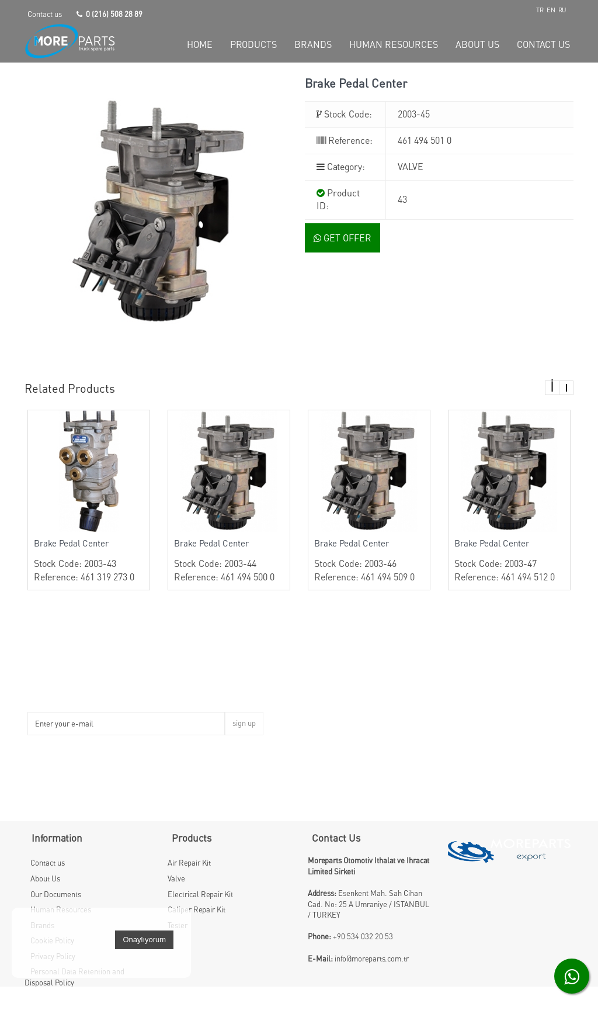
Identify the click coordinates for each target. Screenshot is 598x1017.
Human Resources (60, 909)
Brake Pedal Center (71, 543)
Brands (42, 925)
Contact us (44, 14)
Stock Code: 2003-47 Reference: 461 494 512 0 (509, 560)
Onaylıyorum (144, 969)
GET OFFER (342, 238)
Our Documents (55, 894)
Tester (177, 925)
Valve (176, 878)
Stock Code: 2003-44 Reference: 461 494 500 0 (229, 560)
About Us (45, 878)
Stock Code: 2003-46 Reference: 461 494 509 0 (369, 560)
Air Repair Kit (189, 862)
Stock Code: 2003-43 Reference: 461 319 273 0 (89, 560)
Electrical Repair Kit (200, 894)
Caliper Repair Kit (196, 909)
